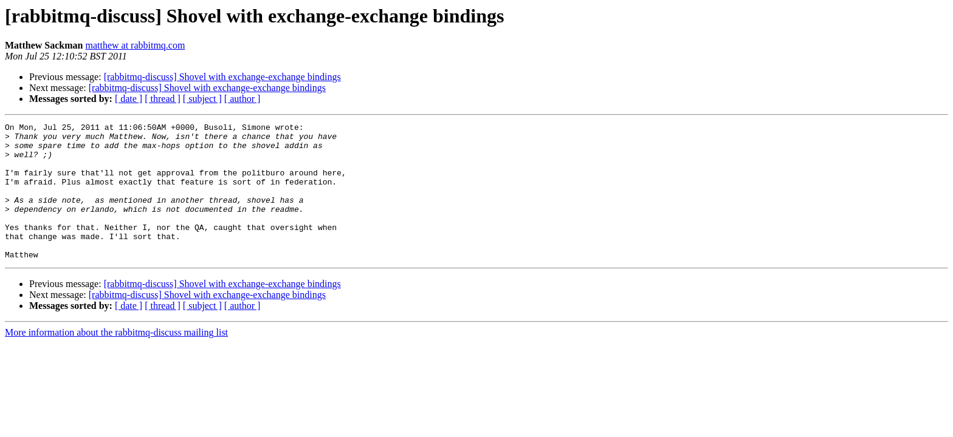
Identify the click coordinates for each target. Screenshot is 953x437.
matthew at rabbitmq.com (135, 45)
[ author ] (242, 98)
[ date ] (128, 98)
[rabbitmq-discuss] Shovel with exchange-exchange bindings (222, 77)
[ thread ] (163, 98)
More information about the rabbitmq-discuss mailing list (116, 359)
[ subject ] (202, 98)
